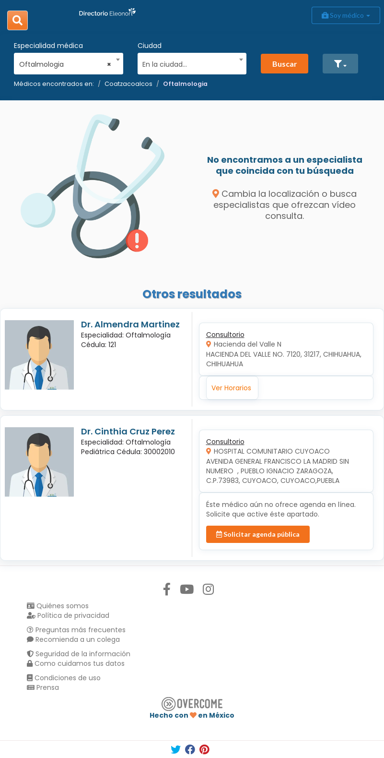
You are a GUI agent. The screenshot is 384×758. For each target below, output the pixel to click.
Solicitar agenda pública (258, 534)
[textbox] (188, 63)
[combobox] (65, 62)
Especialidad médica (48, 45)
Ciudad (150, 45)
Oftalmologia (185, 84)
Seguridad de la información (78, 654)
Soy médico (346, 15)
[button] (340, 63)
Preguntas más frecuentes (76, 630)
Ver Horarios (231, 388)
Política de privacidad (68, 615)
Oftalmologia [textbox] (65, 64)
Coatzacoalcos (128, 84)
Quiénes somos (58, 606)
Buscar (284, 63)
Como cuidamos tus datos (76, 663)
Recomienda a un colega (73, 639)
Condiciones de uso (64, 678)
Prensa (43, 687)
